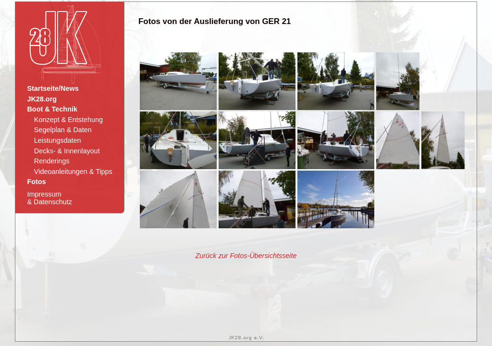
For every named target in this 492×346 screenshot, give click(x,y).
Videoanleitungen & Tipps (73, 171)
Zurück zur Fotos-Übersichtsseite (245, 256)
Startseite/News (52, 88)
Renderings (52, 161)
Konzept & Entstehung (68, 120)
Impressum (49, 198)
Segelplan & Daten (63, 130)
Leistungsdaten (57, 140)
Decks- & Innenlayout (67, 151)
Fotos (36, 181)
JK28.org (42, 99)
